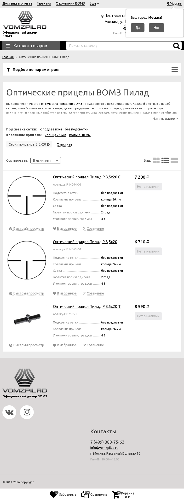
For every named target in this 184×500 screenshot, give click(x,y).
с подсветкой (51, 129)
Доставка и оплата (17, 3)
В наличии (42, 160)
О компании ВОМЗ (70, 3)
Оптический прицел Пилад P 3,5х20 (85, 242)
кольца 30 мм (80, 135)
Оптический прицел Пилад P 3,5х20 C (87, 177)
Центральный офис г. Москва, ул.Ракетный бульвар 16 (123, 21)
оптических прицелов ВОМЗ (61, 103)
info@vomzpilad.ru (104, 448)
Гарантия (44, 3)
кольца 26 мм (55, 135)
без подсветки (76, 129)
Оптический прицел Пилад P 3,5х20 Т (87, 306)
